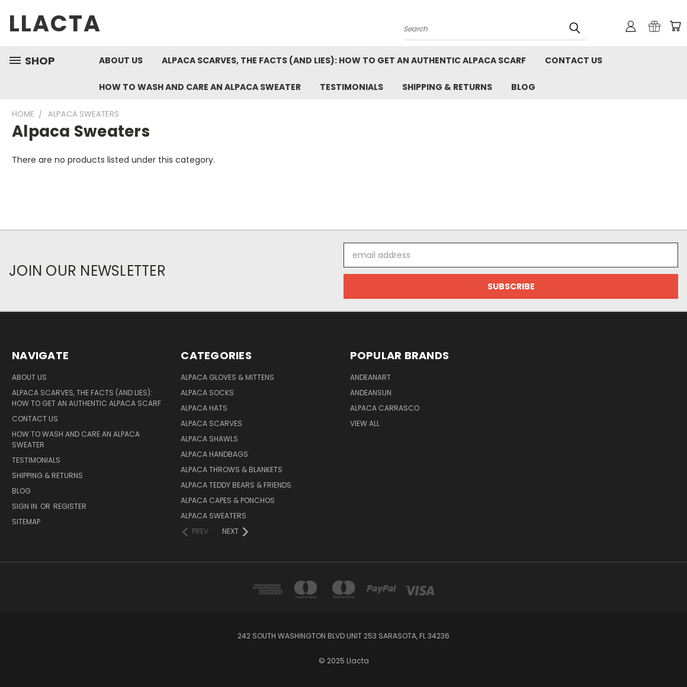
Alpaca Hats (204, 408)
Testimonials (351, 87)
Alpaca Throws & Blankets (231, 470)
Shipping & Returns (447, 87)
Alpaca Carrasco (384, 408)
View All (365, 423)
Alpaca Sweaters (213, 516)
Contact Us (573, 60)
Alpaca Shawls (209, 439)
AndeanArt (370, 377)
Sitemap (26, 522)
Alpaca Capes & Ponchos (228, 500)
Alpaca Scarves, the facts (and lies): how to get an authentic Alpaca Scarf (344, 60)
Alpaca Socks (207, 393)
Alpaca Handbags (214, 454)
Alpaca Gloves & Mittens (227, 377)
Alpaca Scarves (211, 423)
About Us (121, 60)
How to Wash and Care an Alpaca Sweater (200, 87)
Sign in (25, 506)
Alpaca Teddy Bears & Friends (236, 485)
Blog (523, 87)
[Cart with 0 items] (675, 26)
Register (69, 506)
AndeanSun (370, 393)
